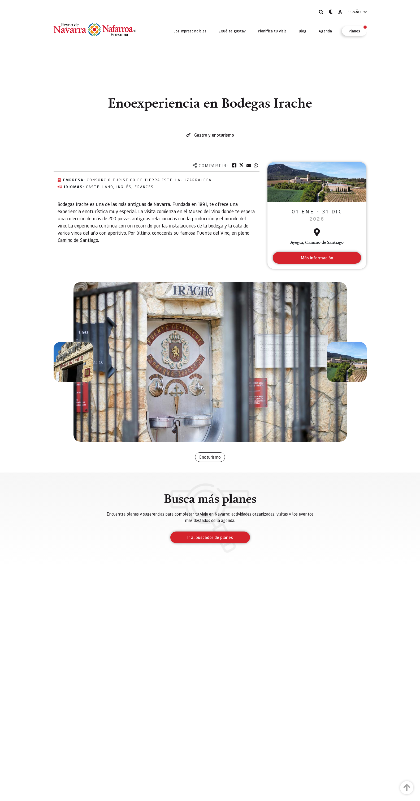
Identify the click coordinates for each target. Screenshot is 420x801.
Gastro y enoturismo (214, 135)
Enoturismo (210, 457)
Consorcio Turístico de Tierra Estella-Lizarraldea (149, 179)
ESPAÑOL (357, 11)
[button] (73, 362)
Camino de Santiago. (78, 240)
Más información (317, 257)
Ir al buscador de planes (210, 537)
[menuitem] (190, 31)
